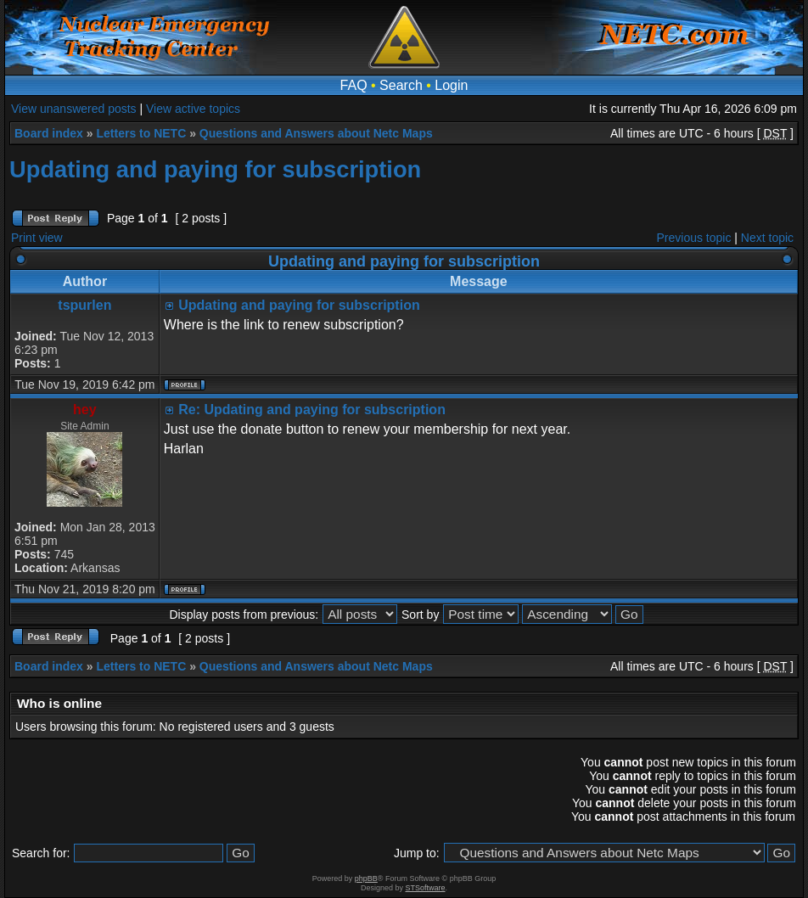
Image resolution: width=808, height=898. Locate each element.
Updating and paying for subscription (215, 169)
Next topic (767, 237)
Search (401, 85)
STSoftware (426, 888)
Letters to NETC (141, 133)
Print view (37, 237)
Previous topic (694, 237)
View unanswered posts (74, 108)
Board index (48, 133)
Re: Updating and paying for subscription (312, 409)
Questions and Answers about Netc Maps (316, 133)
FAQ (354, 85)
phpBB (366, 878)
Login (451, 85)
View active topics (193, 108)
